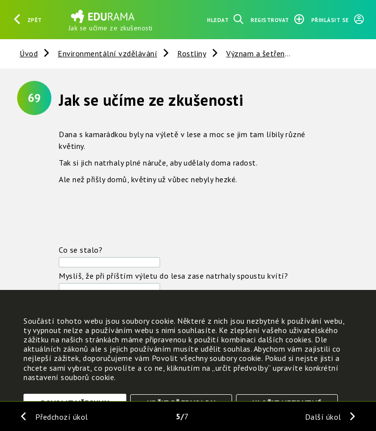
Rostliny (191, 53)
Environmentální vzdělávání (107, 53)
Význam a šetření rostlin (269, 53)
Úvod (29, 53)
